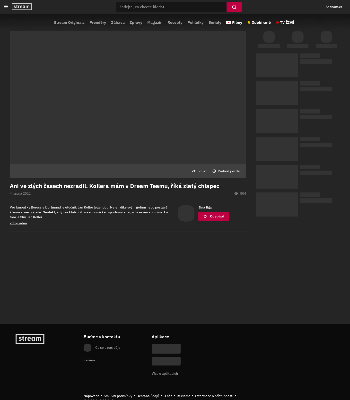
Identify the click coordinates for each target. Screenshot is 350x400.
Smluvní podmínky (118, 396)
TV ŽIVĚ (287, 22)
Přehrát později (230, 171)
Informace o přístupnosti (214, 396)
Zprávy (136, 22)
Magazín (155, 22)
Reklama (184, 396)
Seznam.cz (334, 7)
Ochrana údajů (148, 396)
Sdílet (202, 171)
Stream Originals (69, 22)
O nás (168, 396)
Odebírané (261, 22)
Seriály (215, 22)
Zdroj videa (18, 223)
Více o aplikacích (165, 373)
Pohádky (195, 22)
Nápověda (91, 396)
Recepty (175, 22)
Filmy (237, 22)
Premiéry (97, 22)
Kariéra (89, 360)
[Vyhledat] (234, 7)
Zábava (118, 22)
